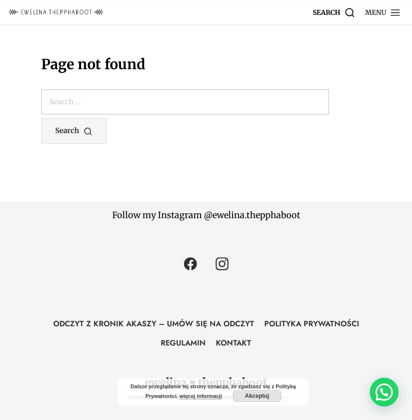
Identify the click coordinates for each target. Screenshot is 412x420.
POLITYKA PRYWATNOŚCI (311, 323)
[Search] (334, 12)
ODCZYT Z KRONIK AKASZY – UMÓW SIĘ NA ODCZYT (153, 323)
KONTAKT (233, 342)
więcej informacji (200, 396)
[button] (383, 12)
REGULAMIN (183, 342)
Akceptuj (257, 396)
